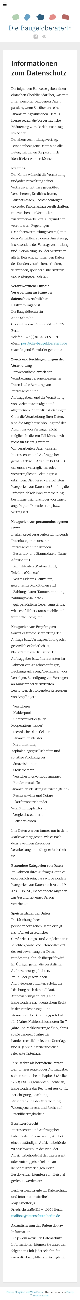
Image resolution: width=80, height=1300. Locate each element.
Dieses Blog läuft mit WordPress (25, 1292)
